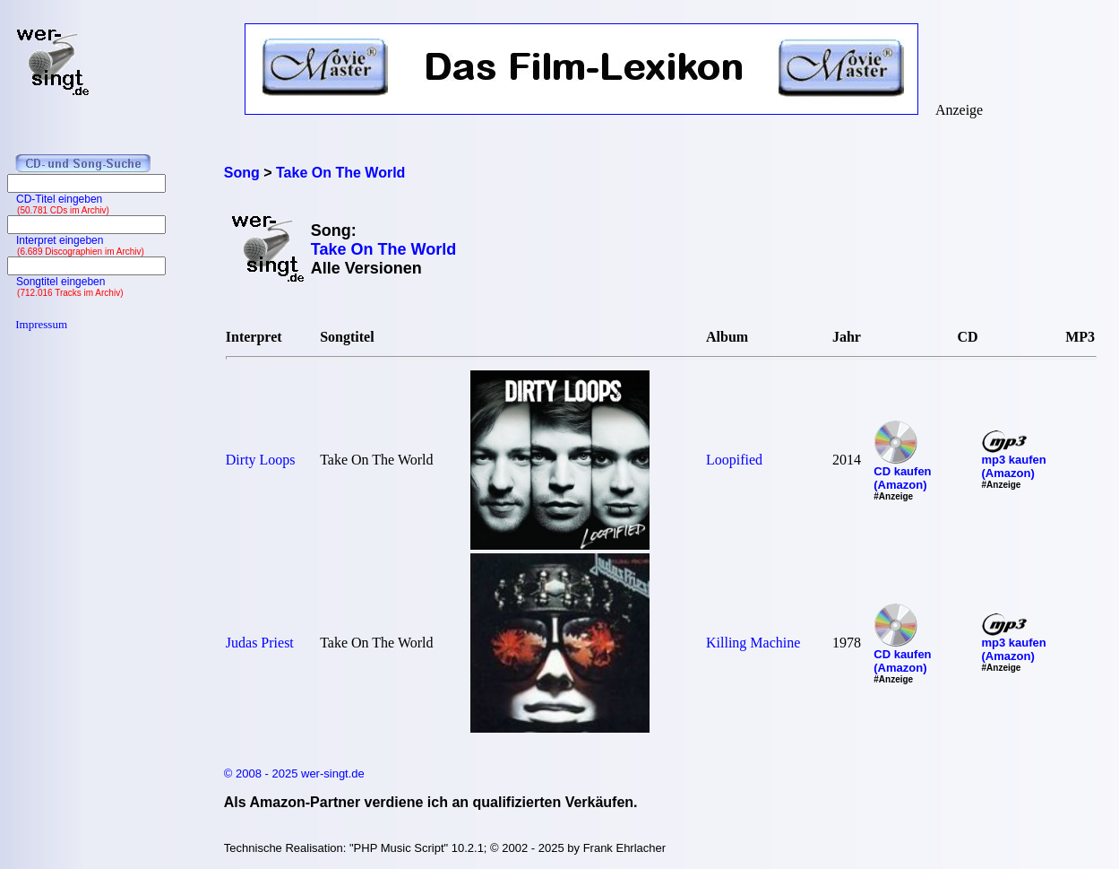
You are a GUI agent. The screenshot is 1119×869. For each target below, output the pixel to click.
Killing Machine (753, 642)
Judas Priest (260, 642)
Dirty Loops (261, 459)
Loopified (734, 459)
